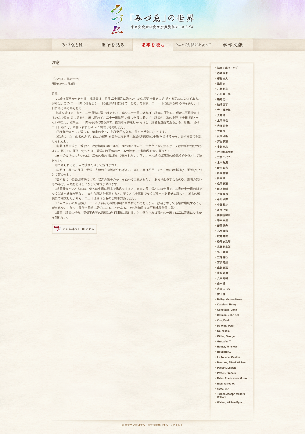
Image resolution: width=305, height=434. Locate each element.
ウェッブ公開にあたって (193, 44)
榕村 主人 (222, 78)
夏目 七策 (222, 210)
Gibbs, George (226, 336)
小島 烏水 (222, 146)
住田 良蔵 (222, 183)
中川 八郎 (222, 199)
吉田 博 (221, 294)
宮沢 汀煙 (222, 262)
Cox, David (223, 320)
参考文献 (233, 44)
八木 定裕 (222, 278)
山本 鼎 (221, 283)
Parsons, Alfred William (231, 362)
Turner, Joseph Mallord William (231, 396)
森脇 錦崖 (222, 273)
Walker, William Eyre (229, 402)
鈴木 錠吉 (222, 167)
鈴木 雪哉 (222, 173)
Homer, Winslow (227, 346)
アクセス (178, 425)
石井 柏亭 (222, 89)
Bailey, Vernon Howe (229, 299)
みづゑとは (72, 44)
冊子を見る (112, 44)
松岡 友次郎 (223, 241)
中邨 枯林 (222, 204)
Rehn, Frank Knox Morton (232, 378)
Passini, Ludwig (226, 367)
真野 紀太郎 (223, 246)
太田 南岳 (222, 120)
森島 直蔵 (222, 267)
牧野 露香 (222, 236)
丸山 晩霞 (222, 252)
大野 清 (221, 115)
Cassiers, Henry (226, 304)
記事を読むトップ (227, 67)
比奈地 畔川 (223, 215)
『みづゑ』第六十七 (65, 79)
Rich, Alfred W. (226, 383)
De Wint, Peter (225, 325)
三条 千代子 (223, 157)
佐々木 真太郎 (225, 152)
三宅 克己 (222, 257)
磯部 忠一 (222, 99)
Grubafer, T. (224, 341)
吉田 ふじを (223, 288)
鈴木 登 (221, 178)
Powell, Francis (226, 373)
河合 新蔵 (222, 141)
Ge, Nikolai (223, 331)
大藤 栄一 (222, 131)
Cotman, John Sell (228, 315)
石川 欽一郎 (223, 94)
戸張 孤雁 (222, 194)
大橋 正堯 (222, 125)
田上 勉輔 (222, 188)
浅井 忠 (221, 83)
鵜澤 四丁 (222, 104)
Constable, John (227, 309)
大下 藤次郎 (223, 109)
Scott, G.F (223, 388)
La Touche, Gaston (228, 357)
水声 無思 (222, 162)
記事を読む (152, 44)
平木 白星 (222, 220)
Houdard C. (224, 351)
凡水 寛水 (222, 230)
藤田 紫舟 (222, 225)
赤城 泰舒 (222, 73)
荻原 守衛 (222, 136)
